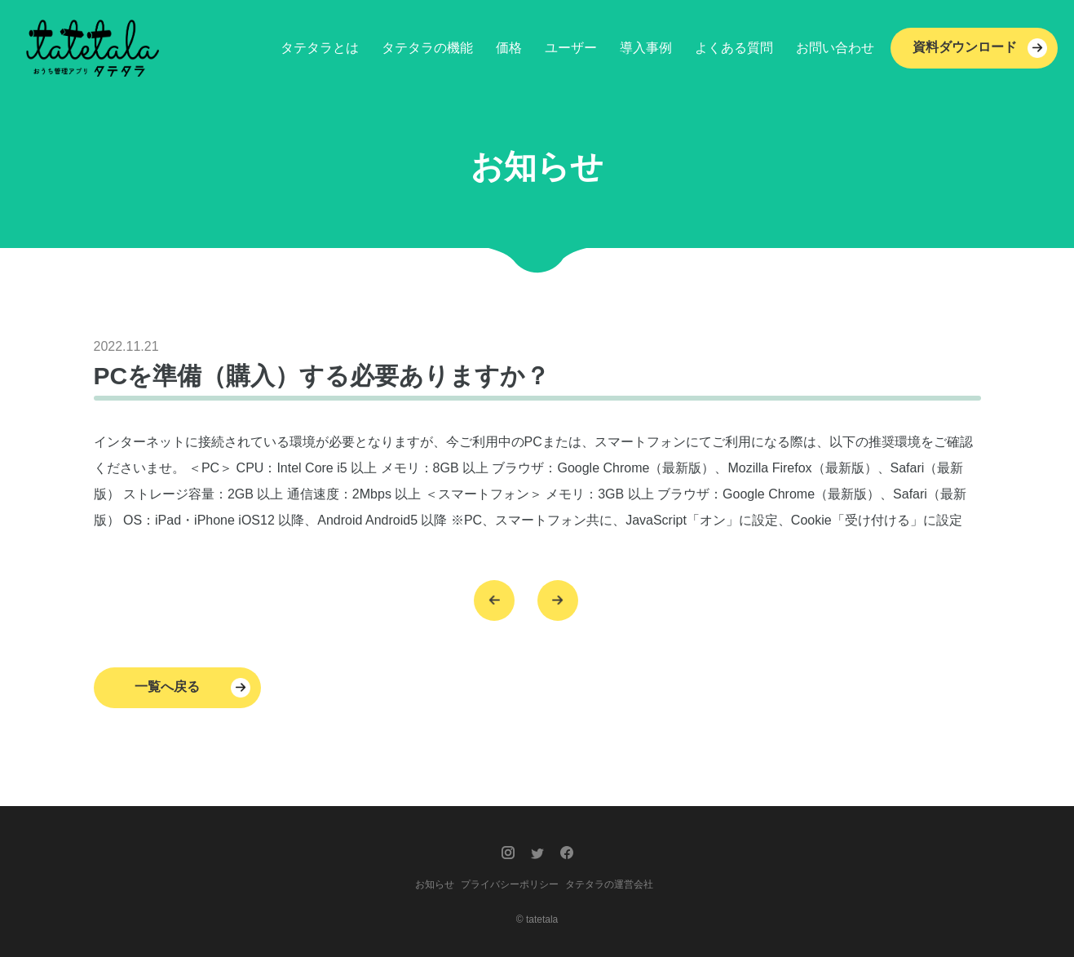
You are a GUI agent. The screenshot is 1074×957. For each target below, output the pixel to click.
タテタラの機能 (427, 48)
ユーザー (571, 48)
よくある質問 (734, 48)
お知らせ (434, 884)
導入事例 (646, 48)
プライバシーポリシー (510, 884)
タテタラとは (320, 48)
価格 (509, 48)
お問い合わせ (835, 48)
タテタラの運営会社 (609, 884)
